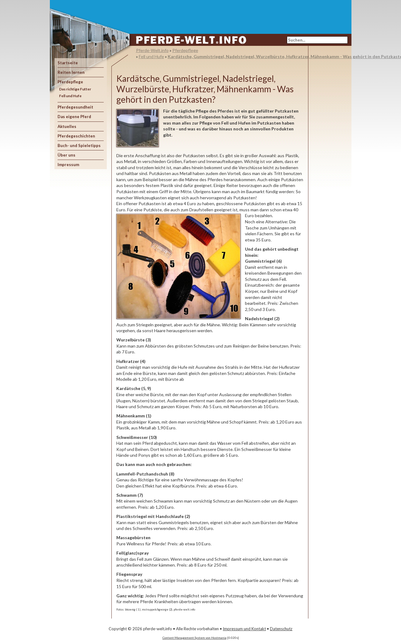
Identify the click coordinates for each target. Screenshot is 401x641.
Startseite (68, 62)
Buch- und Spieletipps (79, 145)
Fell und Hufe (70, 96)
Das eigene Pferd (74, 116)
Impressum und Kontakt (244, 628)
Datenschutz (281, 628)
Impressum (68, 164)
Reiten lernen (71, 72)
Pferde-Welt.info (152, 50)
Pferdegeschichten (76, 135)
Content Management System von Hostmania (194, 637)
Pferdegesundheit (75, 107)
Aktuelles (67, 126)
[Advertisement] (236, 14)
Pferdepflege (70, 81)
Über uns (66, 155)
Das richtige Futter (75, 89)
